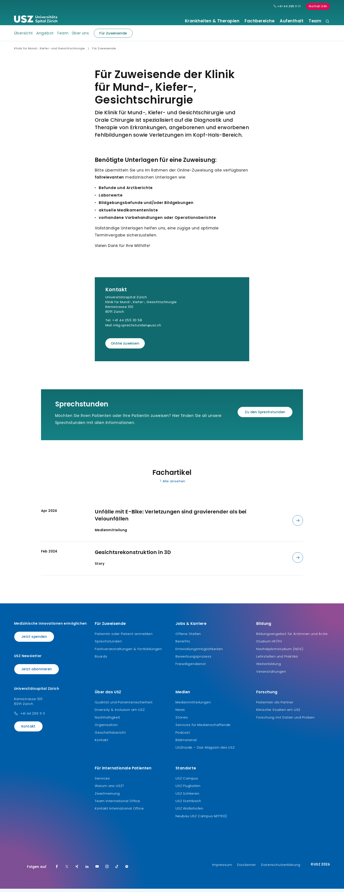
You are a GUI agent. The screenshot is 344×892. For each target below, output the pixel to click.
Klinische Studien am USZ (278, 713)
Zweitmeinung (107, 796)
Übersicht (23, 36)
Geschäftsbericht (110, 735)
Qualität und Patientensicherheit (124, 705)
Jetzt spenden (34, 640)
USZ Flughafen (188, 789)
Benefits (183, 644)
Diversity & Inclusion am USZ (120, 713)
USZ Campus (187, 781)
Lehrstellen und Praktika (277, 659)
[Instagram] (107, 870)
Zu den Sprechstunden (265, 415)
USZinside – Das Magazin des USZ (205, 750)
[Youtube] (97, 870)
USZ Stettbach (188, 804)
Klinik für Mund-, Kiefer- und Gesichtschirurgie (49, 52)
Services (102, 781)
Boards (101, 659)
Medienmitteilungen (193, 705)
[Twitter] (67, 870)
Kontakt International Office (119, 811)
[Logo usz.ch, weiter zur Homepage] (35, 20)
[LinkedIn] (87, 870)
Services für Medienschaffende (203, 728)
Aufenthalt (291, 21)
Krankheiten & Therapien (212, 21)
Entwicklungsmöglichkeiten (199, 652)
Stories (182, 720)
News (180, 713)
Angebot (45, 36)
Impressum (222, 868)
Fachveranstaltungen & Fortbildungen (128, 652)
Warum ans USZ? (109, 789)
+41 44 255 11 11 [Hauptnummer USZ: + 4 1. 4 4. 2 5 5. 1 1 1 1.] (287, 6)
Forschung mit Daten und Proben (285, 720)
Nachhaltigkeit (107, 720)
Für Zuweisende (110, 36)
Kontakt (28, 729)
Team (315, 21)
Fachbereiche (259, 21)
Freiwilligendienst (191, 667)
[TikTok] (116, 870)
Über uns (80, 36)
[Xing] (77, 870)
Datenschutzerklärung (280, 868)
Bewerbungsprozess (193, 659)
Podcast (183, 735)
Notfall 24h (318, 6)
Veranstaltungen (271, 674)
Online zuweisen (125, 346)
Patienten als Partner (275, 705)
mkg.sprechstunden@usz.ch (137, 328)
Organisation (106, 728)
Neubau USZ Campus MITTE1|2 (201, 819)
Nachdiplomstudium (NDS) (279, 652)
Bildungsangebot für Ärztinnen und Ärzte (292, 637)
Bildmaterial (186, 743)
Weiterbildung (268, 667)
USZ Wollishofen (189, 811)
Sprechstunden (108, 644)
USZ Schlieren (187, 796)
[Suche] (327, 22)
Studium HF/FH (269, 644)
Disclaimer (246, 868)
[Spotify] (127, 870)
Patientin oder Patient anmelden (124, 637)
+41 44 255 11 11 (32, 716)
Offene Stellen (188, 637)
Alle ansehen (172, 484)
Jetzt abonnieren (36, 672)
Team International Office (117, 804)
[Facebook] (57, 870)
